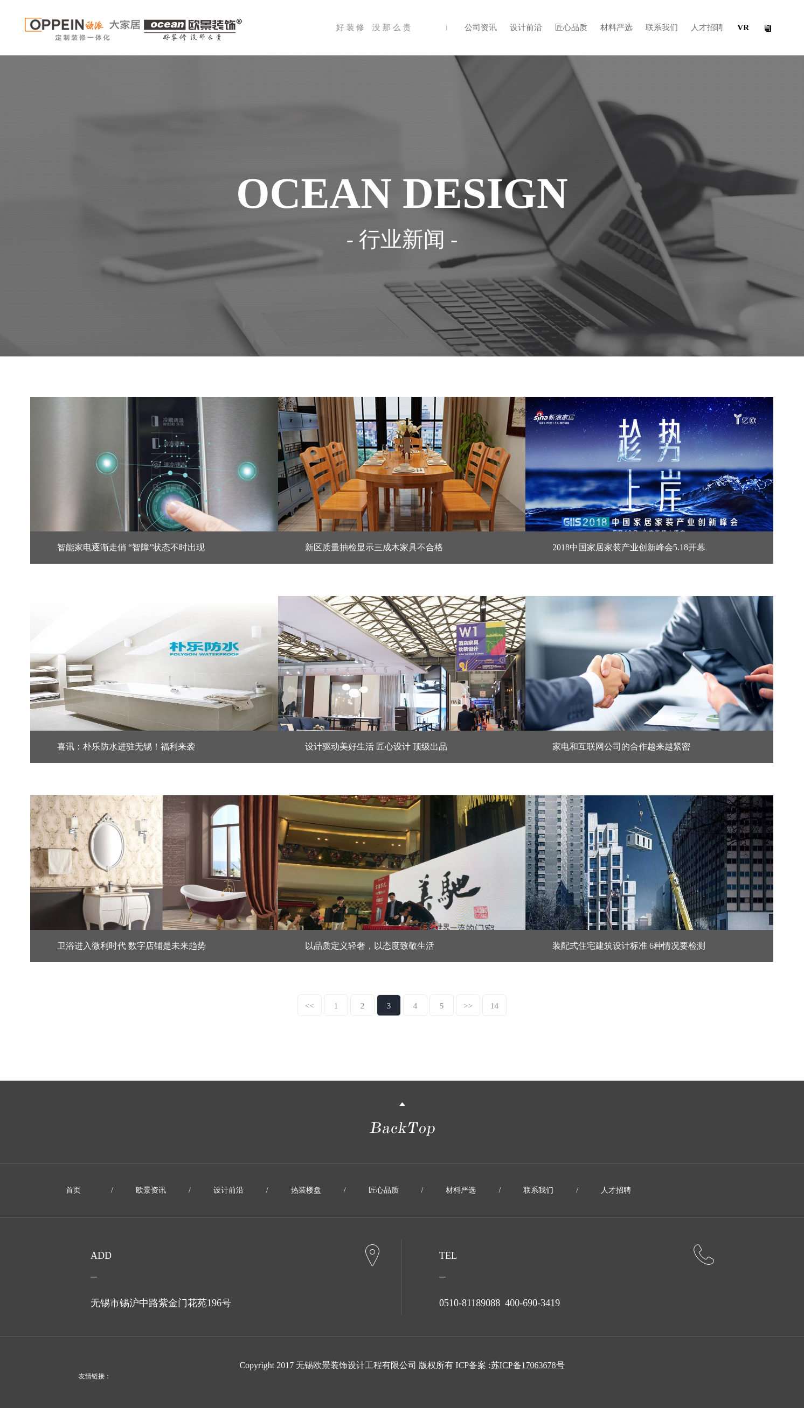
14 (494, 1005)
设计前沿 (526, 27)
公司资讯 (481, 27)
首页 (73, 1190)
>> (468, 1005)
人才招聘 (707, 27)
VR (743, 27)
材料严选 (616, 27)
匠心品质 (571, 27)
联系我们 (662, 27)
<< (309, 1005)
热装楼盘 (306, 1190)
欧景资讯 (151, 1190)
